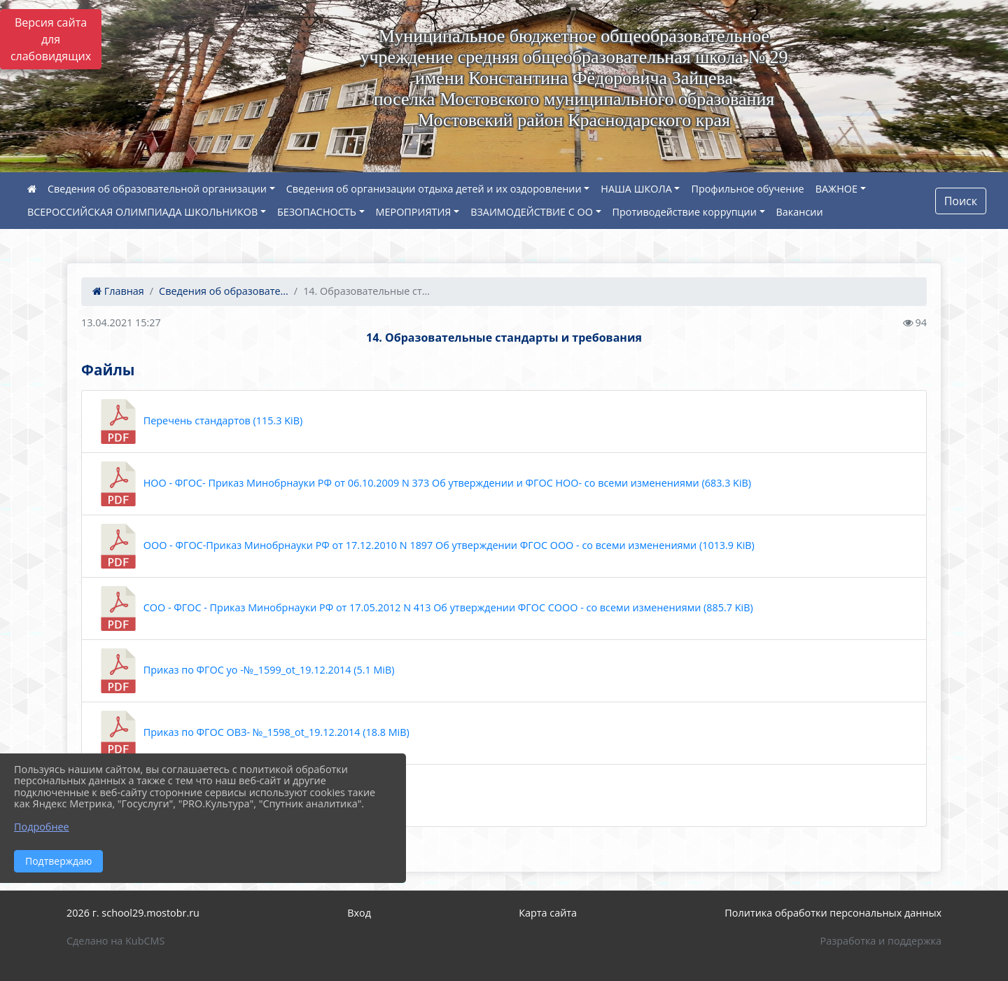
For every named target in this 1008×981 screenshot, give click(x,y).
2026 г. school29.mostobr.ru (133, 912)
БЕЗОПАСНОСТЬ (316, 211)
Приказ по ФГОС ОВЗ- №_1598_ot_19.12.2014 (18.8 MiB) (253, 733)
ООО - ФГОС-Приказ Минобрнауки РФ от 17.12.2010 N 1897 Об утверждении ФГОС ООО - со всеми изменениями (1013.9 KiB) (425, 546)
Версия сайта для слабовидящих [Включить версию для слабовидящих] (50, 39)
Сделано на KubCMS (115, 940)
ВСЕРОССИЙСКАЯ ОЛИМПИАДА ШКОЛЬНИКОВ (142, 211)
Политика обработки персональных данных (832, 912)
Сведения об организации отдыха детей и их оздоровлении (434, 188)
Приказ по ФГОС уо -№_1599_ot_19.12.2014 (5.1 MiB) (245, 670)
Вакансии (799, 211)
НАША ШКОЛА (636, 188)
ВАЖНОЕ (837, 188)
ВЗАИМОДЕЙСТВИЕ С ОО (531, 211)
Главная (118, 291)
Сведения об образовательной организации (157, 188)
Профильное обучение (747, 188)
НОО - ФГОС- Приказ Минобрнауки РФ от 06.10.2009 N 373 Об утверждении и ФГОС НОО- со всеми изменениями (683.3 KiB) (423, 483)
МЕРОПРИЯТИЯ (413, 211)
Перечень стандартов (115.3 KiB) (199, 421)
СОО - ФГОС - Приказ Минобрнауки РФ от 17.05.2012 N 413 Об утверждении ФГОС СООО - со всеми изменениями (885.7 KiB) (424, 608)
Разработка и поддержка (880, 940)
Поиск (960, 201)
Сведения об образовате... (223, 291)
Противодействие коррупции (684, 211)
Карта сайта (548, 912)
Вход (359, 912)
